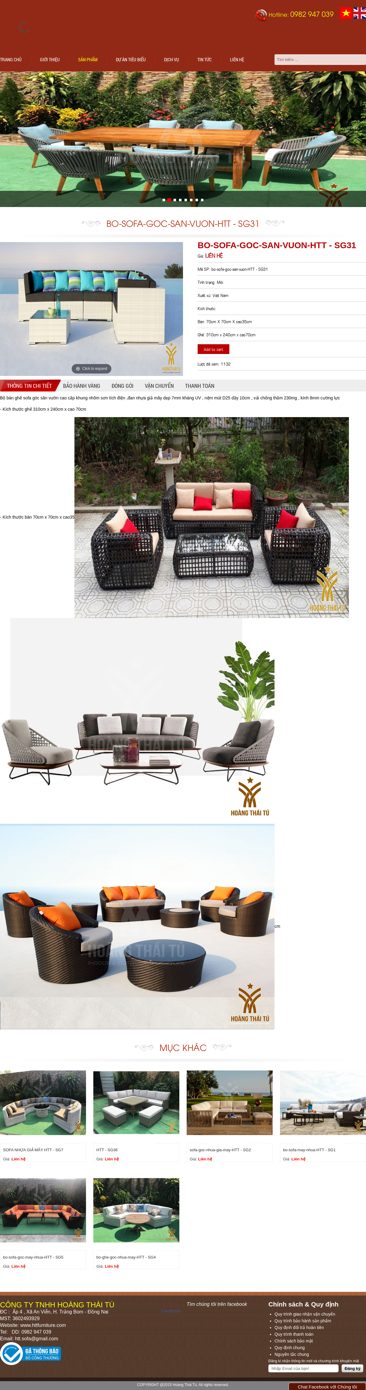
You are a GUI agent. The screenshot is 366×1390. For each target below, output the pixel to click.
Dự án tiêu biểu (131, 59)
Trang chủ (11, 59)
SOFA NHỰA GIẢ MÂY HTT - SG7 (33, 1150)
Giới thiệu (50, 59)
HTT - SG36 (107, 1150)
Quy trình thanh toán (294, 1334)
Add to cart (213, 349)
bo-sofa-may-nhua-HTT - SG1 (309, 1150)
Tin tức (204, 59)
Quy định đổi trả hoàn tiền (299, 1327)
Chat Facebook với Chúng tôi (327, 1386)
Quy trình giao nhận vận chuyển (304, 1314)
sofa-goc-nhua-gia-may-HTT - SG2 (220, 1150)
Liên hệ (237, 59)
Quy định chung (289, 1347)
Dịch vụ (171, 59)
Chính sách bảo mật (293, 1340)
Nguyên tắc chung (291, 1354)
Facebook (171, 1311)
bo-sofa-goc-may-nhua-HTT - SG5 (33, 1257)
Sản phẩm (88, 59)
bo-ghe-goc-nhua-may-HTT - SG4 (126, 1257)
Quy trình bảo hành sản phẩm (302, 1320)
